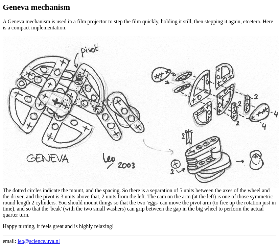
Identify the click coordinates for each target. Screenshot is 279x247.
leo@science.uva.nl (39, 241)
